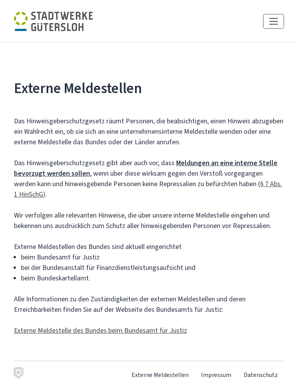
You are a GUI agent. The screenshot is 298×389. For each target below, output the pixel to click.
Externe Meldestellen (160, 375)
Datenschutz (261, 375)
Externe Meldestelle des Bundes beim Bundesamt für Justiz (100, 330)
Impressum (216, 375)
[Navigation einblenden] (273, 21)
